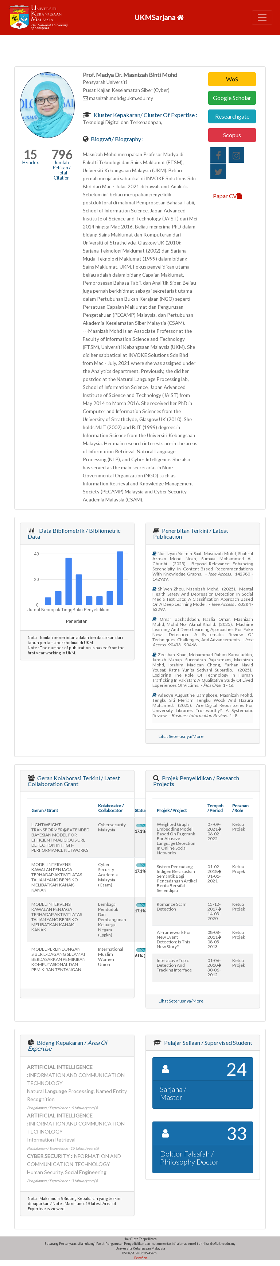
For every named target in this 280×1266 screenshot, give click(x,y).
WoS (232, 79)
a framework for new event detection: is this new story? (174, 939)
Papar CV (227, 195)
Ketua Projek (238, 826)
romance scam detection (172, 906)
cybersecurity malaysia (112, 827)
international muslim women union (110, 956)
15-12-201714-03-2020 (214, 911)
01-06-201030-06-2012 (214, 967)
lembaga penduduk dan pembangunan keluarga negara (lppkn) (112, 919)
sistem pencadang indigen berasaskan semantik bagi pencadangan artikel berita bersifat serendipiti (177, 878)
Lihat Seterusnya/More (181, 736)
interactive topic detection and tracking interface (174, 965)
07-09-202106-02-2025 (214, 831)
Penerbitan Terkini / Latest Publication (190, 533)
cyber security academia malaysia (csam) (108, 875)
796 (61, 154)
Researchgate (232, 116)
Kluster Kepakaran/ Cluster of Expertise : (145, 114)
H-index (30, 162)
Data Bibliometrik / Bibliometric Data (74, 533)
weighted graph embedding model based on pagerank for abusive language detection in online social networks (176, 838)
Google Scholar (232, 97)
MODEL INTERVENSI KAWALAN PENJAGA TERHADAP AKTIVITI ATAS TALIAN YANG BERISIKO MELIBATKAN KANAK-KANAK (56, 877)
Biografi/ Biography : (117, 138)
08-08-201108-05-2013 (214, 939)
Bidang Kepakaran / (67, 1045)
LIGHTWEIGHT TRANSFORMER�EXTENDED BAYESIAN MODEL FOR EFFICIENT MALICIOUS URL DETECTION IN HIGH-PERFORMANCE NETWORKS (60, 837)
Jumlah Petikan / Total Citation (62, 170)
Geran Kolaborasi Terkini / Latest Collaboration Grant (74, 780)
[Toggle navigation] (262, 17)
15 (30, 154)
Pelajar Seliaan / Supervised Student (207, 1042)
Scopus (232, 134)
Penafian (140, 1258)
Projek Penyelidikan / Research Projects (196, 780)
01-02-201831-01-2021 (214, 874)
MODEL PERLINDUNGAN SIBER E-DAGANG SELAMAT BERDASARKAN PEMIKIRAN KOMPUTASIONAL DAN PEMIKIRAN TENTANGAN (58, 959)
